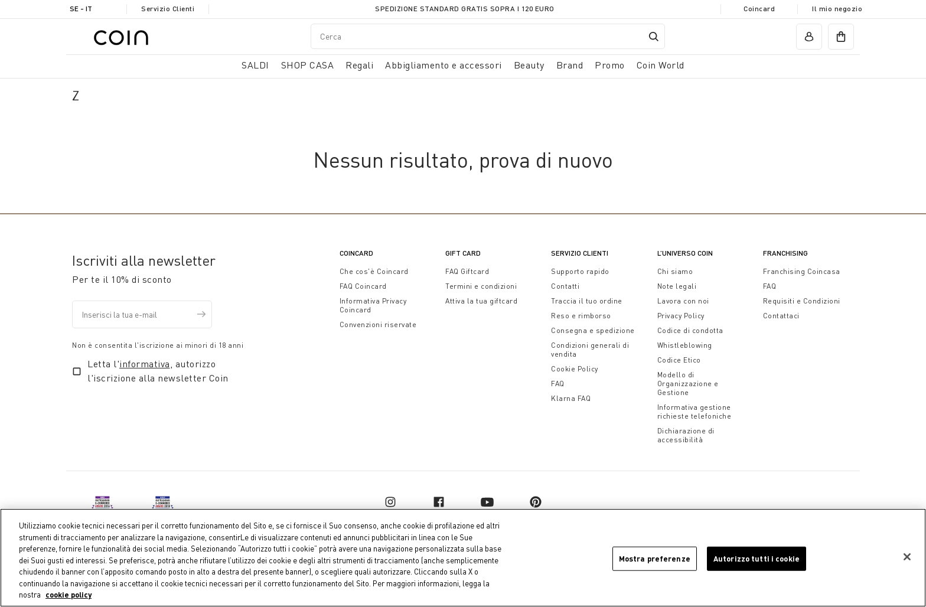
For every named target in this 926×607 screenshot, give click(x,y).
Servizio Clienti (167, 8)
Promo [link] (610, 65)
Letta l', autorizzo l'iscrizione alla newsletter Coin (158, 371)
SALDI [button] (255, 65)
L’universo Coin (685, 253)
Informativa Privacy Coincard (373, 305)
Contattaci (781, 315)
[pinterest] (536, 502)
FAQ (558, 383)
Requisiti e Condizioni (801, 300)
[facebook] (439, 502)
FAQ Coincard (363, 286)
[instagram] (390, 502)
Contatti (565, 286)
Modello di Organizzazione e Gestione (688, 383)
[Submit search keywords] (653, 36)
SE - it (81, 8)
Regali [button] (359, 65)
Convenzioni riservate (378, 324)
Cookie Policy (574, 368)
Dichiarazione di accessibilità (686, 435)
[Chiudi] (907, 557)
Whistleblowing (684, 345)
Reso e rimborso (581, 315)
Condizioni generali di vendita (590, 349)
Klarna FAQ (571, 398)
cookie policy (68, 595)
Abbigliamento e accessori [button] (443, 65)
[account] (809, 37)
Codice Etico (679, 359)
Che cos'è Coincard (374, 271)
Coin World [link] (660, 65)
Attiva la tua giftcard (481, 300)
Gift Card (463, 253)
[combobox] (488, 36)
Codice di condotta (690, 330)
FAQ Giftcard (467, 271)
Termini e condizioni (481, 286)
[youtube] (487, 502)
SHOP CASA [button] (307, 65)
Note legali (677, 286)
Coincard (759, 8)
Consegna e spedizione (593, 330)
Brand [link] (569, 65)
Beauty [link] (529, 65)
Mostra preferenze (654, 558)
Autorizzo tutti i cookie (756, 558)
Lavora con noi (683, 300)
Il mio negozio (837, 8)
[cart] (841, 37)
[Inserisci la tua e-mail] (142, 314)
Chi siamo (675, 271)
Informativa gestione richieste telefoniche (694, 411)
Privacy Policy (681, 315)
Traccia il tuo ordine (586, 300)
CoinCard (356, 253)
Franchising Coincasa (801, 271)
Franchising (785, 253)
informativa (144, 364)
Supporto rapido (580, 271)
